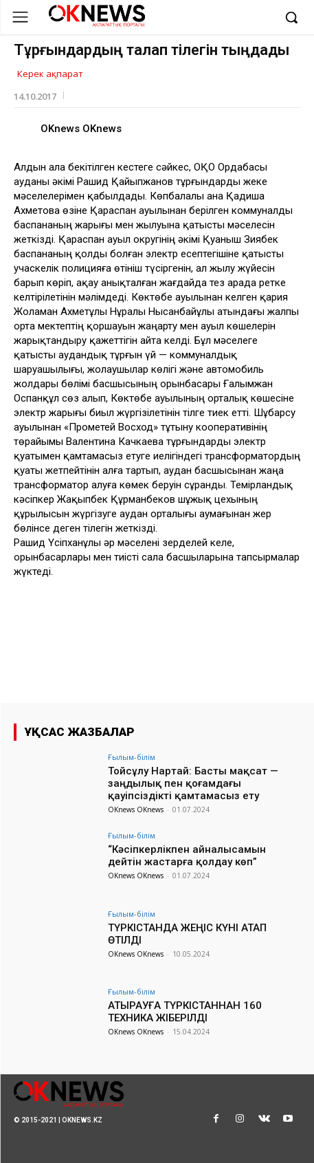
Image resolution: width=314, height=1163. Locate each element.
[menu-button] (20, 17)
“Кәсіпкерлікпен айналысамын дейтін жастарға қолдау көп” (187, 855)
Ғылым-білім (131, 757)
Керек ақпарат (50, 74)
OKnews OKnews (81, 128)
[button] (291, 17)
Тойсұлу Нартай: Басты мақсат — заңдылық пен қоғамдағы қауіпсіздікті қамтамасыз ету (193, 783)
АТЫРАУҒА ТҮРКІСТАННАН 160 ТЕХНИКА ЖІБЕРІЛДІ (185, 1011)
